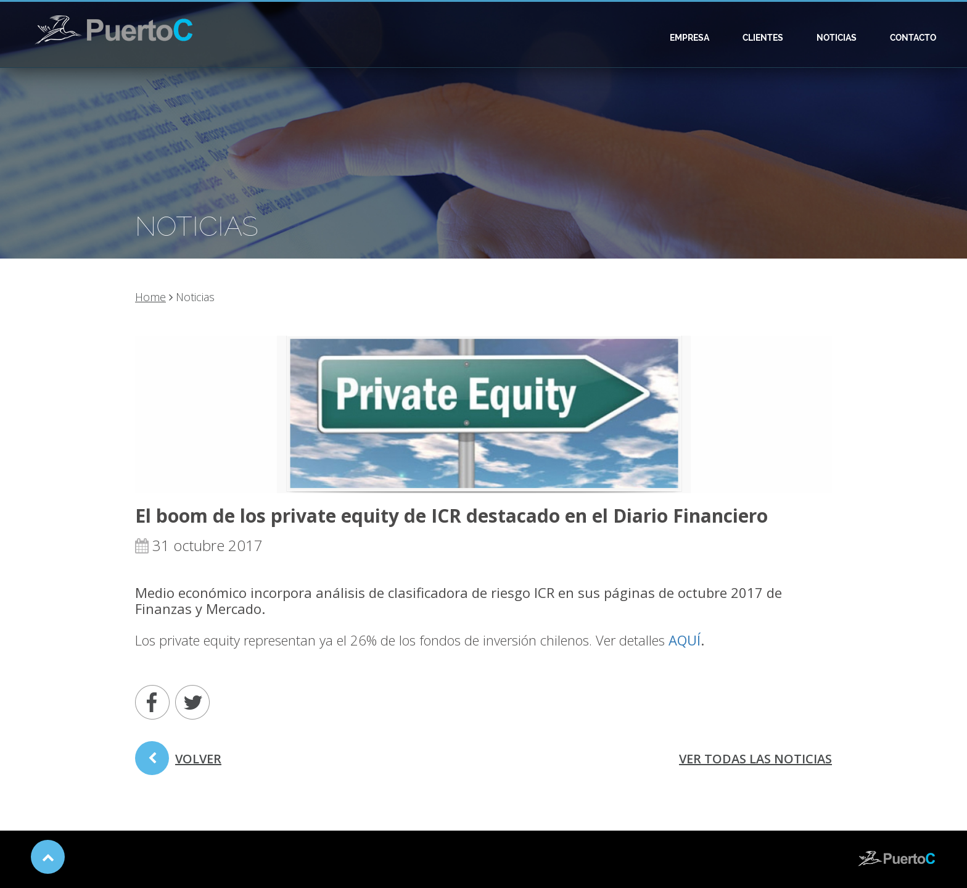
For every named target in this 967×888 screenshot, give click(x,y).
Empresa (689, 38)
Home (150, 296)
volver (178, 762)
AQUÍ (685, 640)
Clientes (763, 38)
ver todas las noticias (755, 758)
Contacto (913, 38)
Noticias (837, 38)
